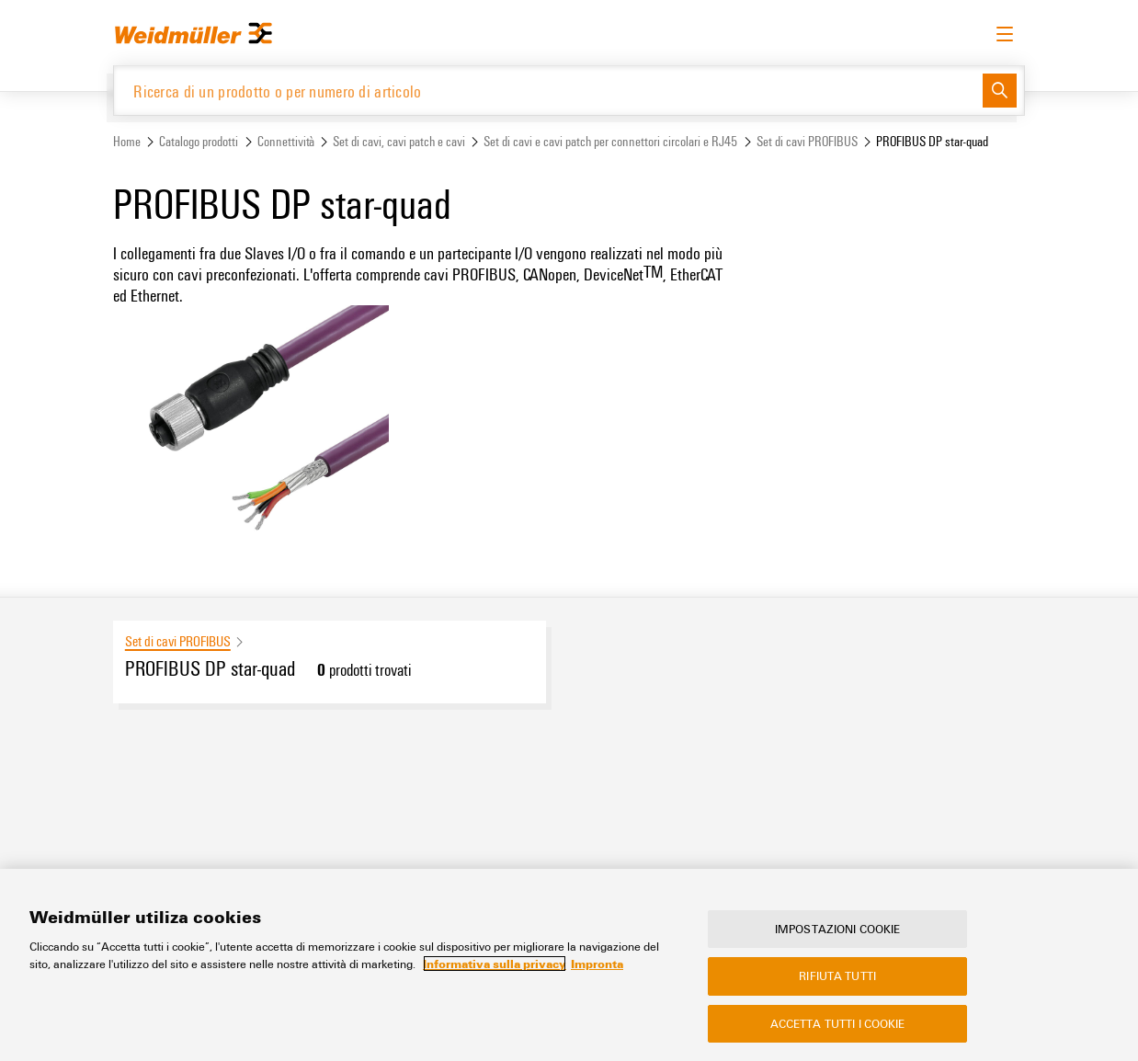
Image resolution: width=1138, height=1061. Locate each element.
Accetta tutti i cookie (837, 1023)
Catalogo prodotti (198, 141)
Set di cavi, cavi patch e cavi (399, 141)
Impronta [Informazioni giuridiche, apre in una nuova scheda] (597, 963)
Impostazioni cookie (837, 928)
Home (127, 141)
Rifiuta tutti (837, 975)
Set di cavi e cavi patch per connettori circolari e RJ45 (610, 141)
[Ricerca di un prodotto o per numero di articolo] (548, 90)
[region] (569, 965)
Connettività (285, 141)
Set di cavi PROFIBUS (807, 141)
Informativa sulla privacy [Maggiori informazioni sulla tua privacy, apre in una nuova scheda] (494, 963)
